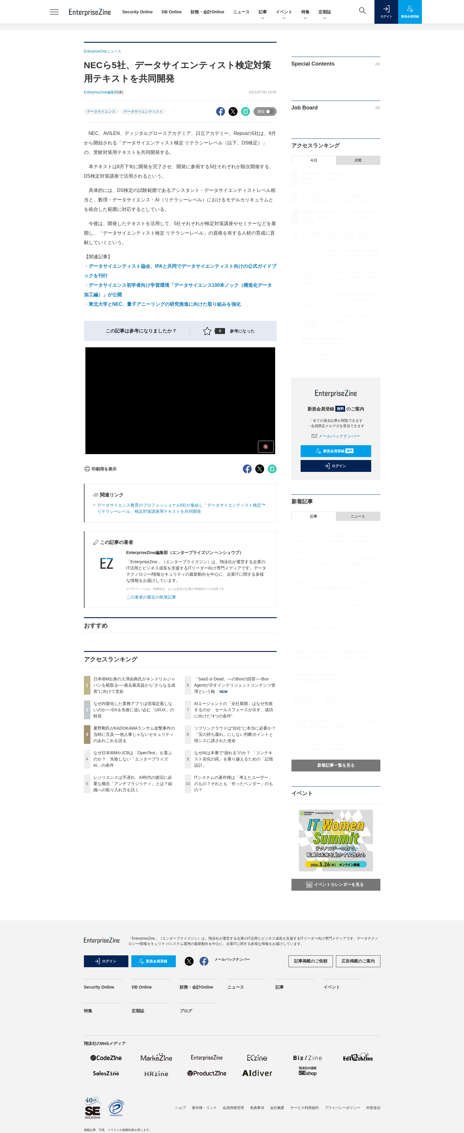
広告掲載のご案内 (358, 961)
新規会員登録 (334, 451)
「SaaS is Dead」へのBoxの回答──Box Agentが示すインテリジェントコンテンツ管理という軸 (235, 685)
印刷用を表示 (100, 469)
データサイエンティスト (143, 111)
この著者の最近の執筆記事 (151, 597)
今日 (313, 160)
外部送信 (373, 1108)
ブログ (186, 1010)
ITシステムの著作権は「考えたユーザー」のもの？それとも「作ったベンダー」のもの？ (233, 783)
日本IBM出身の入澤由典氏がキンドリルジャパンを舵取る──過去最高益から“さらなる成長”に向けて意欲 (134, 685)
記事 (263, 12)
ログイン (335, 466)
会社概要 (277, 1108)
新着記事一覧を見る (336, 765)
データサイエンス (101, 111)
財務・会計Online (207, 11)
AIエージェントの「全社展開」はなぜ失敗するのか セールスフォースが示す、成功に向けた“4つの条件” (233, 709)
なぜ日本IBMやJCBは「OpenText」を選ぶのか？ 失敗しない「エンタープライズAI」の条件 (132, 759)
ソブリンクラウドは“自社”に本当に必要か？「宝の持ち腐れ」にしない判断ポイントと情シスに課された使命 (235, 734)
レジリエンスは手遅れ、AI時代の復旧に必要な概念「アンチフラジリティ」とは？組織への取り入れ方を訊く (132, 783)
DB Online (172, 11)
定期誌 (324, 12)
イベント (284, 12)
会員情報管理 (233, 1108)
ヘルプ (180, 1108)
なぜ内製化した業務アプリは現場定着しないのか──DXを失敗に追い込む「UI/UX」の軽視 (133, 709)
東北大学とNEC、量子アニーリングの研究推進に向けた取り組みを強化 (165, 304)
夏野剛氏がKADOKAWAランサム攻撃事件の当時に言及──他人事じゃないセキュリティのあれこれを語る (134, 734)
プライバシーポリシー (342, 1108)
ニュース (241, 11)
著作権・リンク (204, 1108)
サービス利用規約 (304, 1108)
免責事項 (257, 1108)
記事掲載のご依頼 (310, 961)
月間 (357, 160)
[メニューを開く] (54, 12)
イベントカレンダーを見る (335, 885)
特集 (305, 12)
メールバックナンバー (336, 436)
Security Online (137, 11)
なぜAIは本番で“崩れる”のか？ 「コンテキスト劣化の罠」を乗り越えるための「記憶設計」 (233, 759)
